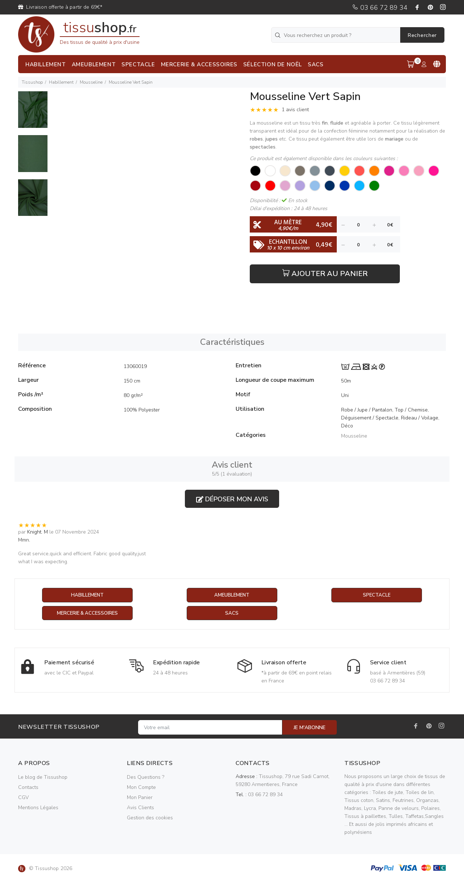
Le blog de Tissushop (42, 777)
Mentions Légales (38, 807)
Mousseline (91, 82)
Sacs (232, 613)
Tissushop (32, 82)
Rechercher (422, 35)
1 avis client (295, 109)
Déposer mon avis (232, 499)
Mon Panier (140, 797)
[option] (32, 113)
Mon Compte (141, 787)
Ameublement (232, 595)
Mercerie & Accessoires (87, 613)
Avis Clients (140, 807)
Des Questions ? (145, 777)
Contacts (28, 787)
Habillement (61, 82)
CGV (23, 797)
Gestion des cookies (150, 818)
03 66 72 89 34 (379, 7)
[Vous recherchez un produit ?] (336, 35)
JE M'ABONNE (310, 727)
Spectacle (376, 595)
